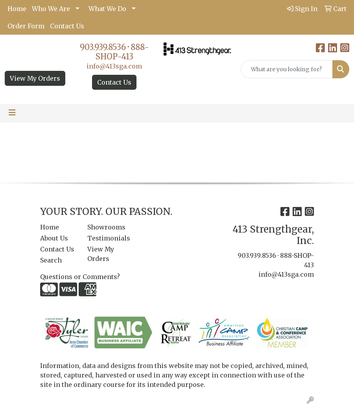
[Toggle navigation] (12, 112)
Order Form (25, 26)
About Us (54, 238)
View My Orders (35, 78)
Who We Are (51, 9)
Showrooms (106, 227)
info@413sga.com (114, 66)
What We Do (107, 9)
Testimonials (106, 238)
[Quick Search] (287, 69)
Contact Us (67, 26)
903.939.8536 (103, 47)
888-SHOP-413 (122, 51)
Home (16, 9)
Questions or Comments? (80, 277)
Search (51, 260)
